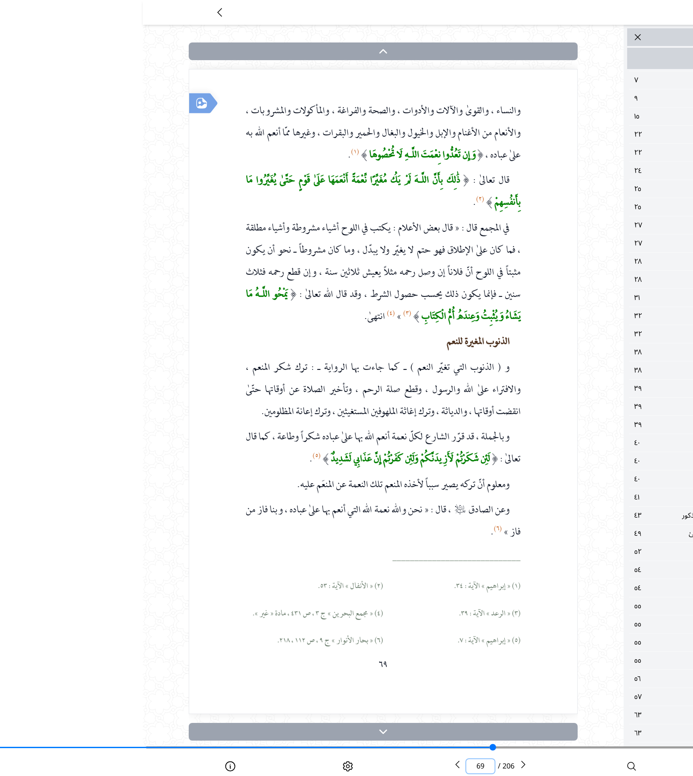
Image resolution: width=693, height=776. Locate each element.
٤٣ (588, 515)
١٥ (588, 116)
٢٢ (588, 134)
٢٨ (588, 261)
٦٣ (588, 715)
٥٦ (588, 678)
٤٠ (588, 443)
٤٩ (588, 533)
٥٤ (588, 570)
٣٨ (588, 352)
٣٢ (588, 316)
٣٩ (588, 388)
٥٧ (588, 696)
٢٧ (588, 225)
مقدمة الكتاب (589, 58)
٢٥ (588, 189)
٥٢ (588, 551)
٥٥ (588, 606)
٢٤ (588, 170)
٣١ (588, 297)
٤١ (588, 497)
